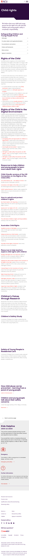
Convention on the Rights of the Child (9, 185)
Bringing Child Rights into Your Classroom (10, 254)
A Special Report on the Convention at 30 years (12, 268)
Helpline (3, 516)
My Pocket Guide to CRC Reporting (9, 202)
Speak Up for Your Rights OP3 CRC (9, 208)
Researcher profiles (16, 513)
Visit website (4, 483)
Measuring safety (5, 504)
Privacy (21, 535)
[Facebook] (1, 523)
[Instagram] (6, 523)
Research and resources (6, 496)
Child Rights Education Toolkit (8, 278)
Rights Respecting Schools (7, 274)
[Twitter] (4, 523)
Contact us (3, 513)
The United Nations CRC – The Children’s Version (12, 180)
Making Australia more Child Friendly (9, 234)
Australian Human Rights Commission (9, 243)
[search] (25, 2)
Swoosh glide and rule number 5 (9, 147)
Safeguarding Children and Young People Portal (12, 35)
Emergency (3, 537)
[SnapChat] (13, 523)
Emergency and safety (6, 462)
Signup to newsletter (17, 516)
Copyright (10, 535)
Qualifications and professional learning (10, 501)
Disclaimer (16, 535)
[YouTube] (11, 523)
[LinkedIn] (9, 523)
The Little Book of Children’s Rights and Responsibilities (14, 219)
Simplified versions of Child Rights (9, 228)
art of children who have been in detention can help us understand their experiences (14, 98)
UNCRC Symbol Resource (7, 189)
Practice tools (4, 499)
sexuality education (17, 101)
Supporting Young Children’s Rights (9, 286)
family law (21, 94)
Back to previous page (10, 418)
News (13, 511)
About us (3, 511)
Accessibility (3, 535)
